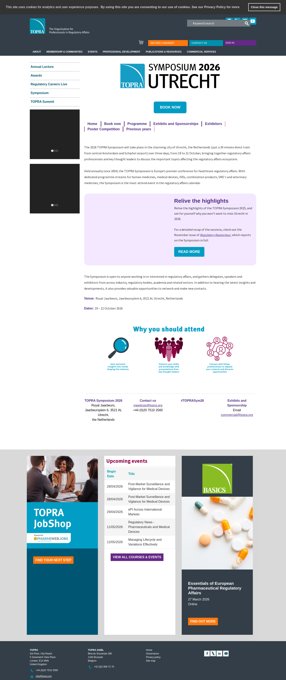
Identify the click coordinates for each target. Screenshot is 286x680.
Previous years (138, 129)
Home (92, 124)
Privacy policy (153, 657)
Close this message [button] (264, 7)
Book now (112, 124)
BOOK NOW (170, 107)
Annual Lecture (42, 66)
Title (131, 473)
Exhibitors (213, 124)
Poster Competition (104, 129)
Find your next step (53, 560)
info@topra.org (44, 676)
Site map (150, 660)
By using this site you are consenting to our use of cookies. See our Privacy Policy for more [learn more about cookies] (170, 7)
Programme (137, 124)
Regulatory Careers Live (49, 84)
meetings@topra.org (147, 405)
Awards (36, 75)
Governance (152, 653)
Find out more (203, 621)
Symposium (40, 93)
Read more (189, 252)
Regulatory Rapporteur (215, 235)
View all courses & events (137, 557)
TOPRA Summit (42, 101)
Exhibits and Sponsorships (175, 124)
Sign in (229, 42)
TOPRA (68, 29)
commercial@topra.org (237, 415)
